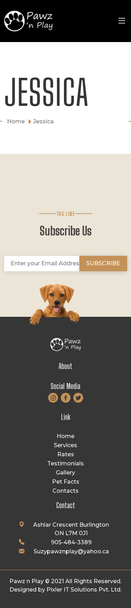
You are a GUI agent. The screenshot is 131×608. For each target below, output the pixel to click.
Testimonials (65, 463)
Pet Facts (65, 481)
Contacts (65, 490)
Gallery (65, 472)
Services (65, 445)
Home (65, 436)
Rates (65, 454)
